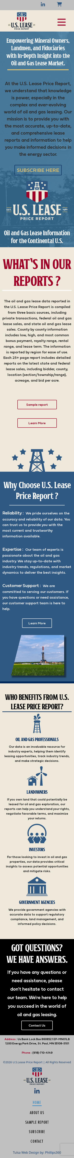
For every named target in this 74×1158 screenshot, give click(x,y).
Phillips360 (53, 1152)
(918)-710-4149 (42, 1052)
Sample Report (37, 1122)
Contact (37, 1141)
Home (37, 1102)
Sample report (37, 404)
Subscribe (37, 1131)
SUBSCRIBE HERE (38, 170)
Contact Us (37, 1025)
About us (37, 1112)
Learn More (37, 423)
